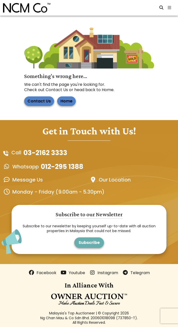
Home (66, 101)
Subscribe (89, 242)
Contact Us (39, 101)
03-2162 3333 (45, 153)
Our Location (115, 180)
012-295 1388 (62, 167)
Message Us (27, 180)
